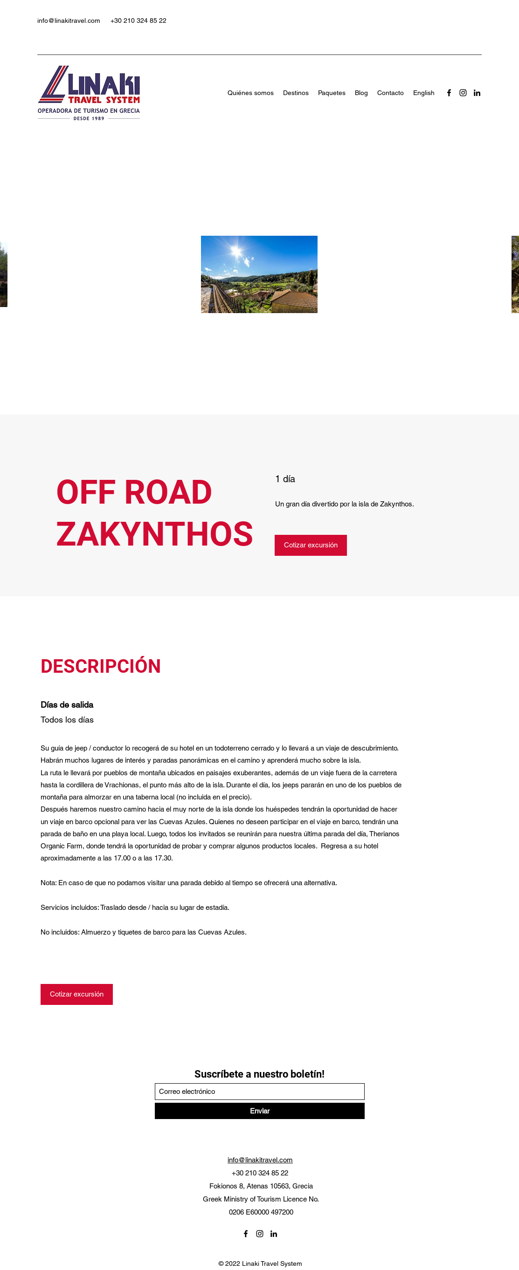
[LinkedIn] (477, 92)
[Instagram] (463, 92)
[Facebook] (449, 92)
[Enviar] (260, 1111)
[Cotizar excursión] (311, 545)
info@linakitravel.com (68, 20)
